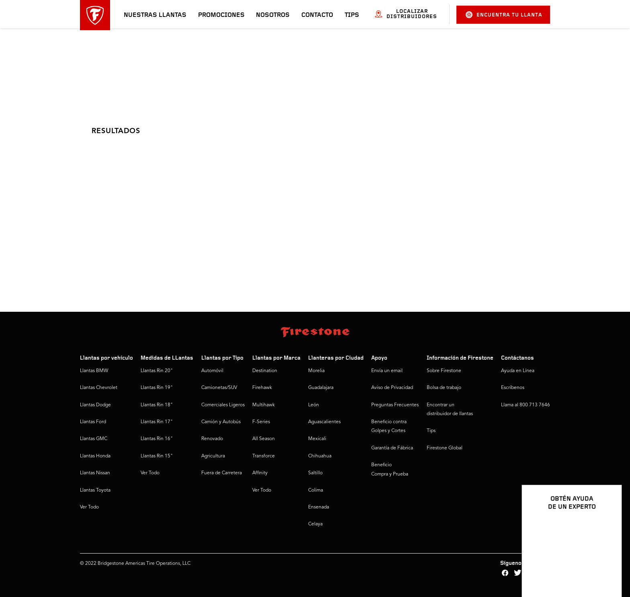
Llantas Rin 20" (157, 370)
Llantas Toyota (95, 490)
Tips (352, 15)
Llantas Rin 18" (157, 405)
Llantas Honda (95, 456)
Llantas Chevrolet (98, 387)
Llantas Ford (93, 422)
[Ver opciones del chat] (606, 567)
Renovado (212, 438)
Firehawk (262, 387)
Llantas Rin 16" (157, 438)
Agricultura (213, 456)
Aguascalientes (324, 422)
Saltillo (315, 473)
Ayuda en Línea (517, 370)
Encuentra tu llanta (504, 14)
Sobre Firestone (444, 370)
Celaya (315, 524)
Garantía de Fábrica (392, 448)
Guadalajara (320, 387)
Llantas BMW (94, 370)
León (313, 405)
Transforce (263, 456)
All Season (263, 438)
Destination (264, 370)
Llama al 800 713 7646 (525, 405)
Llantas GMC (93, 438)
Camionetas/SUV (219, 387)
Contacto (317, 15)
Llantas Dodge (95, 405)
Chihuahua (319, 456)
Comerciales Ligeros (223, 405)
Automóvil (212, 370)
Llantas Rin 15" (157, 456)
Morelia (316, 370)
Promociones (221, 15)
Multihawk (263, 405)
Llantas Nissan (95, 473)
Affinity (260, 473)
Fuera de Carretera (221, 473)
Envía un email (387, 370)
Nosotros (273, 15)
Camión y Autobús (221, 422)
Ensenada (318, 507)
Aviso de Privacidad (392, 387)
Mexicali (317, 438)
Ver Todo (89, 507)
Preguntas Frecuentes (395, 405)
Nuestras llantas (155, 15)
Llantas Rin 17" (157, 422)
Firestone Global (444, 448)
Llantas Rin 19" (157, 387)
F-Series (261, 422)
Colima (315, 490)
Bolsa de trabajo (444, 387)
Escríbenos (512, 387)
